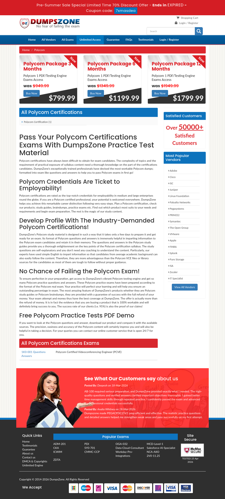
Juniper (173, 189)
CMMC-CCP (92, 451)
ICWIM (57, 451)
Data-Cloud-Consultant (130, 447)
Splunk (172, 253)
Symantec (174, 221)
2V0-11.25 (153, 455)
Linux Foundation (178, 196)
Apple (172, 240)
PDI (87, 443)
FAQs (129, 39)
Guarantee (113, 39)
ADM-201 (59, 443)
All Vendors (49, 39)
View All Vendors (184, 287)
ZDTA (56, 459)
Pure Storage (176, 259)
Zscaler (173, 272)
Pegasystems (176, 208)
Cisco (172, 177)
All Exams (68, 39)
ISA (170, 266)
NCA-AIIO (153, 451)
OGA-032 (122, 443)
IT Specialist (175, 278)
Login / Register (188, 23)
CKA (56, 447)
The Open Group (178, 227)
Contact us (28, 457)
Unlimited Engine (32, 465)
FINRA (172, 247)
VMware (173, 234)
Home (32, 39)
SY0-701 (90, 447)
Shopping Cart (189, 17)
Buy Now (31, 93)
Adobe (172, 170)
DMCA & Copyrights (34, 461)
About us (27, 453)
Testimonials (146, 39)
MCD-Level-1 (155, 443)
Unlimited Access (90, 39)
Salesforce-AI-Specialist (161, 447)
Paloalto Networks (179, 202)
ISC (170, 183)
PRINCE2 (174, 215)
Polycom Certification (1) (36, 122)
